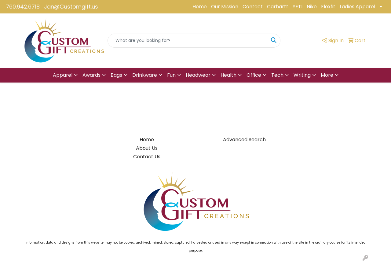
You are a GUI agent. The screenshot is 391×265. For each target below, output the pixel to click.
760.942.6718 (23, 6)
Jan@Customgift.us (71, 6)
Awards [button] (91, 75)
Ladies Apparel (357, 6)
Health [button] (228, 75)
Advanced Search (244, 139)
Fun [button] (171, 75)
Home (199, 6)
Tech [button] (277, 75)
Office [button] (254, 75)
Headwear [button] (198, 75)
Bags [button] (116, 75)
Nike (312, 6)
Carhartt (277, 6)
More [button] (327, 75)
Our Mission (224, 6)
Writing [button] (302, 75)
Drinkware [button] (144, 75)
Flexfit (328, 6)
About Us (147, 148)
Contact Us (146, 156)
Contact (253, 6)
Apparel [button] (62, 75)
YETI (297, 6)
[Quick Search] (188, 41)
